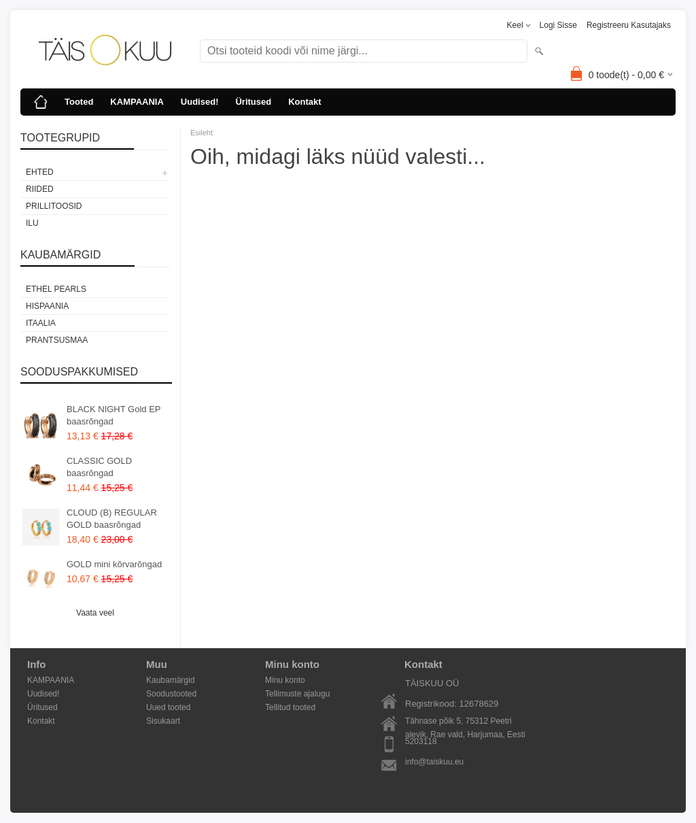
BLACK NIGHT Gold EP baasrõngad (113, 415)
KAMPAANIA (136, 102)
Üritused (253, 102)
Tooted (79, 102)
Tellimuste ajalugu (297, 694)
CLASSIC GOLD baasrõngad (99, 467)
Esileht (201, 133)
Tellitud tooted (290, 707)
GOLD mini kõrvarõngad (114, 564)
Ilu (32, 223)
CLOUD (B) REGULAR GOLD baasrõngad (112, 518)
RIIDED (40, 189)
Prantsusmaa (57, 340)
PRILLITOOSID (54, 206)
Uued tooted (168, 707)
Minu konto (285, 680)
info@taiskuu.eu (434, 762)
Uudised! (200, 102)
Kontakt (304, 102)
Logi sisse (558, 25)
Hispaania (47, 306)
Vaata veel (95, 613)
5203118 (421, 741)
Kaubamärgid (170, 680)
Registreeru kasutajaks (629, 25)
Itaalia (41, 323)
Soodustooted (171, 694)
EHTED (40, 172)
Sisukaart (163, 721)
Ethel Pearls (56, 289)
